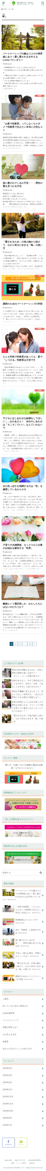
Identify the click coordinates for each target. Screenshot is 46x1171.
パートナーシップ (10, 1020)
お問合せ (32, 1163)
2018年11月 (8, 1104)
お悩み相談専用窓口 (34, 1160)
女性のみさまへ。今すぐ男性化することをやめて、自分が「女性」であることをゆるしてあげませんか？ (27, 683)
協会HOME (8, 1160)
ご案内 (5, 999)
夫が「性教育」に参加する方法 (22, 931)
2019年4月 (7, 1068)
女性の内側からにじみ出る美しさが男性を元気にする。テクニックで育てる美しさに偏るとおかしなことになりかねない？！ (27, 706)
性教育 (5, 1041)
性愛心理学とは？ (10, 1027)
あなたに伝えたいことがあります (17, 1048)
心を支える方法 (9, 1034)
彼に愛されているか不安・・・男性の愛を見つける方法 (22, 943)
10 (30, 644)
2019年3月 (7, 1075)
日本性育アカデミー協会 (22, 1167)
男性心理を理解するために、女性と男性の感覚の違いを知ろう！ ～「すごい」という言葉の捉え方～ (27, 673)
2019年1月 (7, 1089)
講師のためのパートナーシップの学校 (22, 978)
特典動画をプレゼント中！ (21, 921)
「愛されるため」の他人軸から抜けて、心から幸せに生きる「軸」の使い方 (27, 718)
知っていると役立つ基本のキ (15, 1006)
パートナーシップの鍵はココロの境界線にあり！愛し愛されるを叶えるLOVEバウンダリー (22, 895)
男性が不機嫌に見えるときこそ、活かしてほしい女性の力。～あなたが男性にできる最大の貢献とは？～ (27, 694)
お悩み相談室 (8, 1013)
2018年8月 (7, 1118)
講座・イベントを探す (18, 1163)
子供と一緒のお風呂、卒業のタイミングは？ (22, 955)
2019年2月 (7, 1082)
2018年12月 (8, 1096)
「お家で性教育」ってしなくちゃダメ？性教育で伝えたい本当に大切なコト (22, 909)
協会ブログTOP (20, 1160)
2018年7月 (7, 1125)
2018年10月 (8, 1111)
